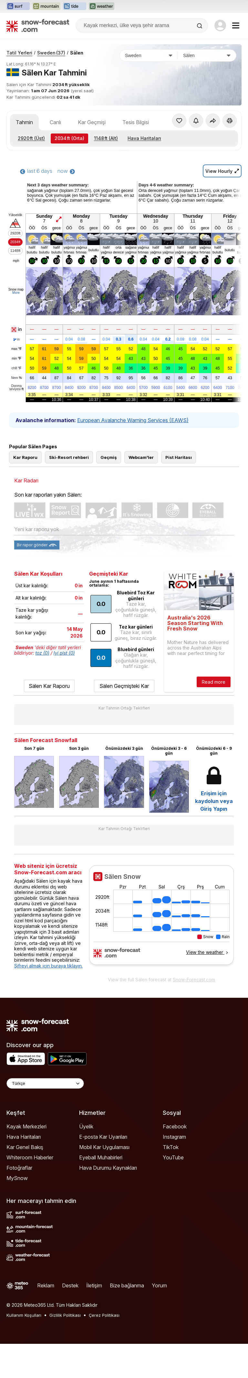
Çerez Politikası (104, 1315)
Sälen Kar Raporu (49, 686)
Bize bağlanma (127, 1285)
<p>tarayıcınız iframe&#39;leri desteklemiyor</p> (161, 919)
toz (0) (42, 653)
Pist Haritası (178, 457)
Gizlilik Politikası (65, 1315)
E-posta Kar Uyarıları (103, 1137)
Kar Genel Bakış (24, 1147)
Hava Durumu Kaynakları (108, 1168)
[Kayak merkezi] (207, 55)
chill (16, 368)
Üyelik (86, 1126)
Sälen (76, 52)
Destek (70, 1285)
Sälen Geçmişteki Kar (124, 686)
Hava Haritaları (144, 138)
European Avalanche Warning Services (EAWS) (133, 420)
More (16, 292)
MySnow (17, 1178)
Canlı (55, 122)
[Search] (200, 25)
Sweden (51, 52)
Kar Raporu (25, 457)
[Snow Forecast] (37, 25)
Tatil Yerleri (19, 52)
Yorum (159, 1285)
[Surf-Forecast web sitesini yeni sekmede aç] (18, 6)
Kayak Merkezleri (26, 1126)
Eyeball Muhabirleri (100, 1157)
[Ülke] (149, 55)
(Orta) (69, 138)
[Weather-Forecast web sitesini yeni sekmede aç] (101, 6)
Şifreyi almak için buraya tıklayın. (48, 965)
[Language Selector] (45, 1083)
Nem (16, 378)
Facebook (175, 1126)
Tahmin (24, 122)
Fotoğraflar (19, 1168)
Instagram (174, 1137)
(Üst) (31, 138)
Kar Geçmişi (92, 122)
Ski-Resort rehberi (69, 457)
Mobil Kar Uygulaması (104, 1147)
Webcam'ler (141, 457)
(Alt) (106, 138)
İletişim (94, 1285)
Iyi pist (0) (64, 653)
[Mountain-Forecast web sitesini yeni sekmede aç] (46, 6)
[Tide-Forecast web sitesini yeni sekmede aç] (74, 6)
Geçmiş (108, 457)
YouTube (173, 1157)
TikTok (171, 1147)
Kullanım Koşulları (23, 1315)
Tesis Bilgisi (135, 122)
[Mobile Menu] (236, 25)
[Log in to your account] (220, 25)
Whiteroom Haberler (29, 1157)
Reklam (45, 1285)
